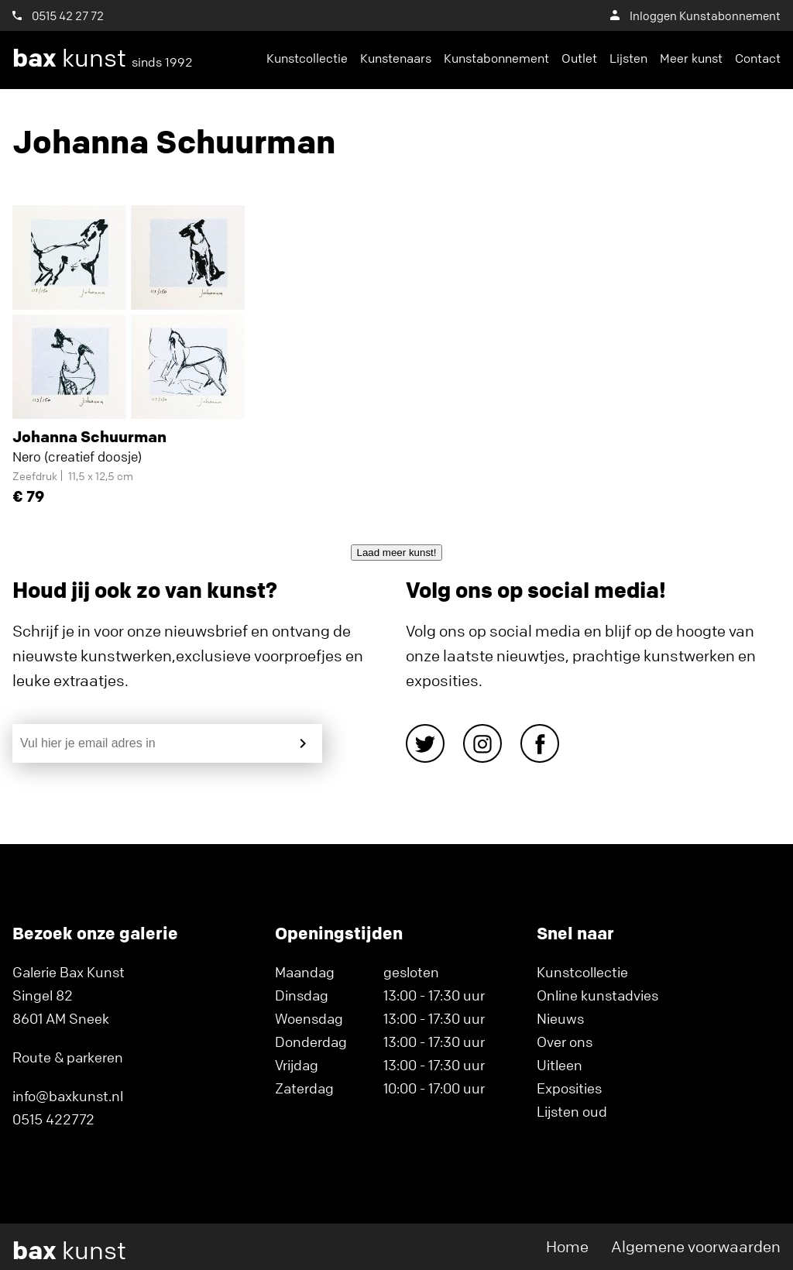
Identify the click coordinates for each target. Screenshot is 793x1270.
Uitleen (559, 1064)
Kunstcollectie (307, 58)
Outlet (579, 58)
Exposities (569, 1088)
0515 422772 (53, 1119)
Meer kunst (691, 58)
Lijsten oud (572, 1111)
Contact (758, 58)
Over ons (564, 1041)
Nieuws (560, 1018)
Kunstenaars (395, 58)
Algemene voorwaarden (696, 1246)
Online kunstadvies (597, 995)
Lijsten (628, 58)
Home (567, 1246)
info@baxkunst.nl (67, 1095)
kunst (102, 58)
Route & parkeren (67, 1057)
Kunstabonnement (496, 58)
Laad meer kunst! (397, 552)
